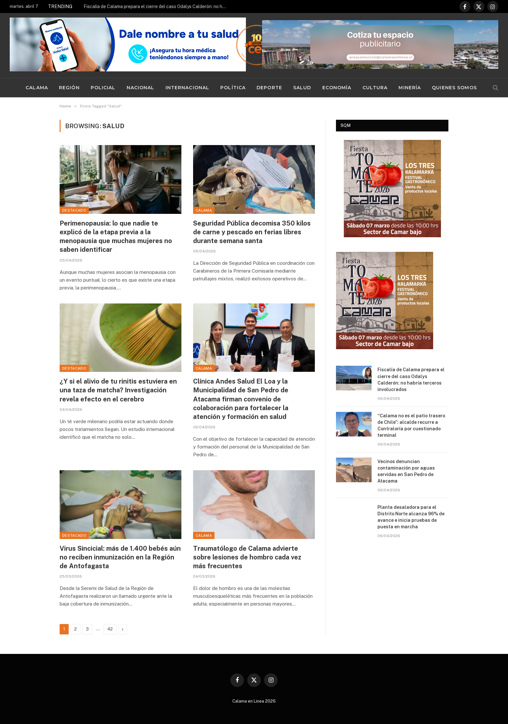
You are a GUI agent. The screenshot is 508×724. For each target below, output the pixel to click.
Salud (302, 88)
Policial (103, 88)
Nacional (141, 88)
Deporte (269, 88)
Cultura (375, 88)
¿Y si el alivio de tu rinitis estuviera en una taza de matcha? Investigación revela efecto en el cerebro (118, 390)
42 (110, 629)
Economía (337, 88)
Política (233, 88)
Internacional (188, 88)
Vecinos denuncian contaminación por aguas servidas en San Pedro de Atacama (406, 471)
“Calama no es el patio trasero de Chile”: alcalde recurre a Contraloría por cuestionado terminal (411, 425)
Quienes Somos (454, 88)
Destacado (74, 210)
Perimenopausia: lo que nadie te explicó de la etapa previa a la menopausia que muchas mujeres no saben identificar (116, 236)
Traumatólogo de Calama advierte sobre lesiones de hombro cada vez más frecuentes (247, 557)
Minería (409, 88)
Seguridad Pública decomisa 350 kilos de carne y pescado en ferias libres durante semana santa (252, 232)
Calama (37, 88)
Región (69, 88)
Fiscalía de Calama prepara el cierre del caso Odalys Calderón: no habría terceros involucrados (156, 6)
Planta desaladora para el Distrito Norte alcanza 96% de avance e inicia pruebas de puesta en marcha (410, 517)
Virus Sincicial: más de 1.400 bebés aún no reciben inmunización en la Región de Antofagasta (120, 557)
